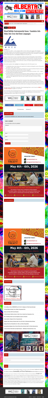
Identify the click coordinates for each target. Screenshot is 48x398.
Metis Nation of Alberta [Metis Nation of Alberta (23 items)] (13, 378)
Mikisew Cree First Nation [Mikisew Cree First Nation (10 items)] (21, 378)
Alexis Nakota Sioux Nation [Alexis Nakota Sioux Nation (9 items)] (26, 369)
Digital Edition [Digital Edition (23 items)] (7, 375)
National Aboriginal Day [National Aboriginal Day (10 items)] (29, 378)
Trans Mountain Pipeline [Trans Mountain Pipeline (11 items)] (9, 382)
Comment (7, 125)
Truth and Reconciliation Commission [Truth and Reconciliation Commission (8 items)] (31, 382)
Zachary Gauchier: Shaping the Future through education (13, 319)
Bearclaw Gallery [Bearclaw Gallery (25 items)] (34, 371)
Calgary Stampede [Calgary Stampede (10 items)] (10, 373)
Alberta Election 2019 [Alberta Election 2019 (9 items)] (11, 369)
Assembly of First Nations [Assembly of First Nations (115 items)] (22, 371)
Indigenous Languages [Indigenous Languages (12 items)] (30, 376)
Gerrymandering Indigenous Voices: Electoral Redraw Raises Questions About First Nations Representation (21, 326)
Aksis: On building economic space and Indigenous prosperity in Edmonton (15, 316)
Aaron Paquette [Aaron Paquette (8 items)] (6, 369)
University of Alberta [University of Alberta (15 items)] (16, 383)
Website (6, 139)
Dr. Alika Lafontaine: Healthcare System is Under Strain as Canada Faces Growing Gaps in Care (19, 314)
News (9, 27)
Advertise (14, 0)
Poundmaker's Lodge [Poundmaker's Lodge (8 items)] (39, 381)
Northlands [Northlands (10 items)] (21, 381)
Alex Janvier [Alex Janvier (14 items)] (32, 369)
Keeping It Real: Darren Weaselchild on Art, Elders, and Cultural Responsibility (16, 323)
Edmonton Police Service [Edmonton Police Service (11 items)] (23, 375)
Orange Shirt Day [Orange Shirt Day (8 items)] (34, 381)
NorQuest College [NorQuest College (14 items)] (7, 381)
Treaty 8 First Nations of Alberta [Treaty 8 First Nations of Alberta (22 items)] (20, 382)
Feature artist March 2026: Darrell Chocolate (11, 311)
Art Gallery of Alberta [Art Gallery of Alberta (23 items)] (8, 371)
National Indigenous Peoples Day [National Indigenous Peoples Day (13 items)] (37, 378)
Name (6, 133)
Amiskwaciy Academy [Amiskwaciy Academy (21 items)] (38, 369)
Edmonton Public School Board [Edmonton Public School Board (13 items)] (32, 375)
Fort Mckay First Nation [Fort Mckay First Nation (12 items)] (19, 376)
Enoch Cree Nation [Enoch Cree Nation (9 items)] (40, 375)
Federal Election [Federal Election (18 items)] (7, 376)
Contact (18, 0)
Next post (28, 109)
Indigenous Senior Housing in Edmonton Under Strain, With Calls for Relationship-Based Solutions (19, 321)
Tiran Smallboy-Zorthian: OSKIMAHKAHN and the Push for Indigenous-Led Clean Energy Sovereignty (19, 307)
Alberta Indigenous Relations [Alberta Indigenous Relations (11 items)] (18, 369)
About (6, 0)
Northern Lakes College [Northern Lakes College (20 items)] (15, 381)
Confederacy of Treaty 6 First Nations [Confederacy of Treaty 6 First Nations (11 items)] (18, 373)
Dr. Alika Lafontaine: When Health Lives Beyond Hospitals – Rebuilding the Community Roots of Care (20, 328)
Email (6, 136)
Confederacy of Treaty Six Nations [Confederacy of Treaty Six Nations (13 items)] (30, 373)
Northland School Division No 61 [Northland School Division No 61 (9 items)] (27, 381)
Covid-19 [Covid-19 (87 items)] (39, 374)
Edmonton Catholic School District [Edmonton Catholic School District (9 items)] (15, 375)
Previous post (20, 109)
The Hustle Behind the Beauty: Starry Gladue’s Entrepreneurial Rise (14, 309)
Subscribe (9, 0)
